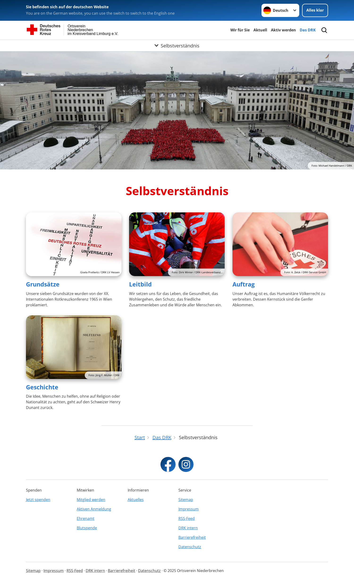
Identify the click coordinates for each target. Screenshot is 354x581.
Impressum (188, 509)
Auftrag (243, 284)
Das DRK (308, 30)
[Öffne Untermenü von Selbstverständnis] (177, 45)
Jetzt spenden (38, 499)
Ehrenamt (85, 518)
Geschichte (42, 387)
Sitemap (185, 499)
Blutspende (87, 527)
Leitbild (140, 284)
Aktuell (260, 30)
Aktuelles (136, 499)
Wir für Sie (240, 30)
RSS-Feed (186, 518)
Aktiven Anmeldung (94, 509)
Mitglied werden (91, 499)
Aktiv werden (283, 30)
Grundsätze (42, 284)
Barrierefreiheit (192, 537)
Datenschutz (189, 546)
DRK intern (188, 527)
